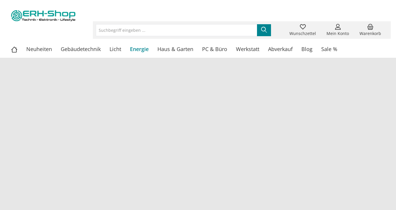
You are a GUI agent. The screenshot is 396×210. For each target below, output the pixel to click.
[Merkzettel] (303, 30)
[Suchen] (264, 30)
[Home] (18, 49)
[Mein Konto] (338, 30)
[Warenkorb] (370, 30)
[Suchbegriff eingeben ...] (176, 30)
